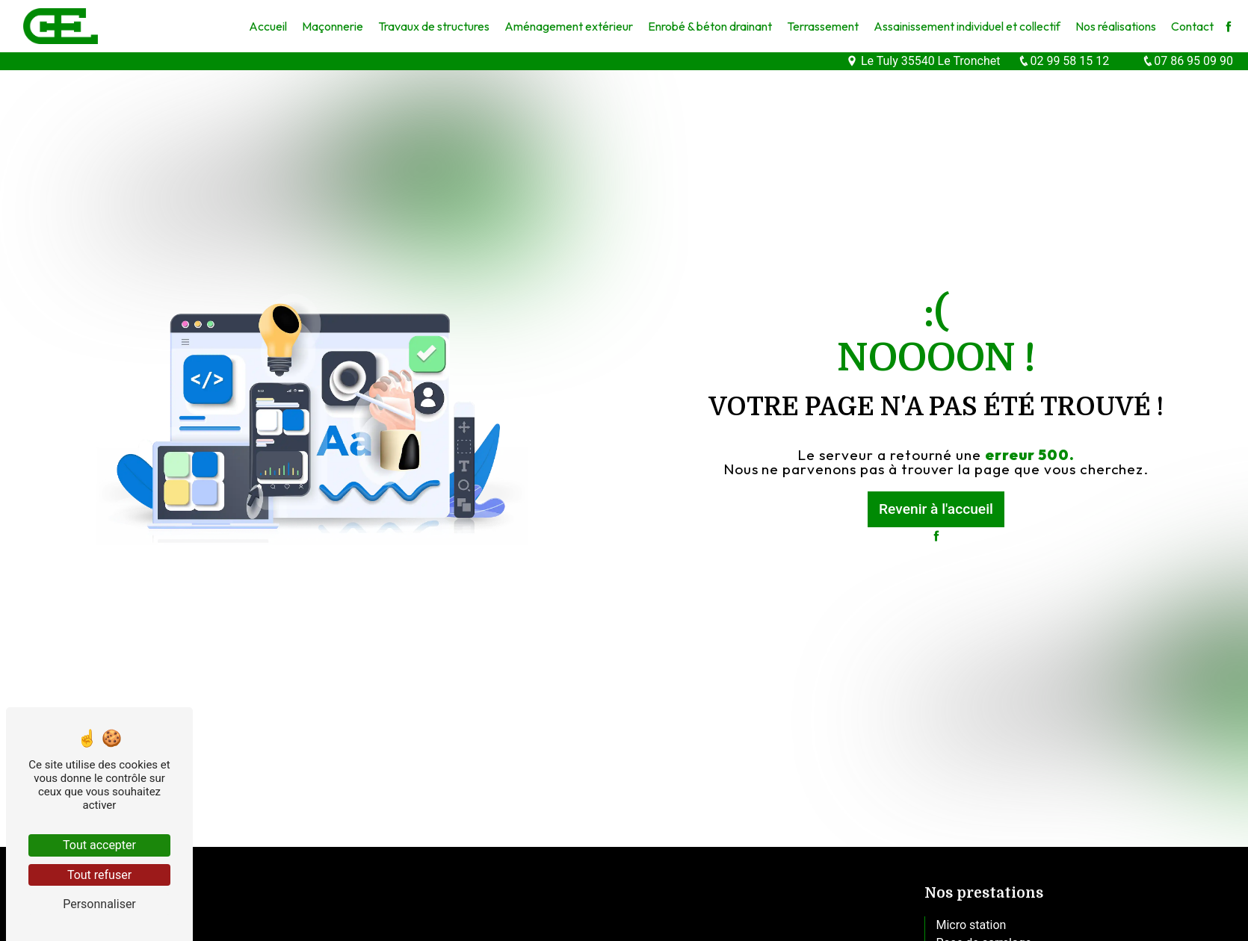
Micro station (971, 925)
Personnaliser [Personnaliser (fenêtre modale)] (99, 904)
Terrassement (823, 26)
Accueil (268, 26)
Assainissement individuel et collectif (967, 26)
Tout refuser (99, 875)
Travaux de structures (433, 26)
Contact (1192, 26)
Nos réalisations (1115, 26)
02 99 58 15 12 (1063, 61)
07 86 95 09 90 (1187, 61)
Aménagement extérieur (568, 26)
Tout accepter (99, 845)
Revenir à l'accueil (936, 509)
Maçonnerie (332, 26)
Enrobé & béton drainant (710, 26)
